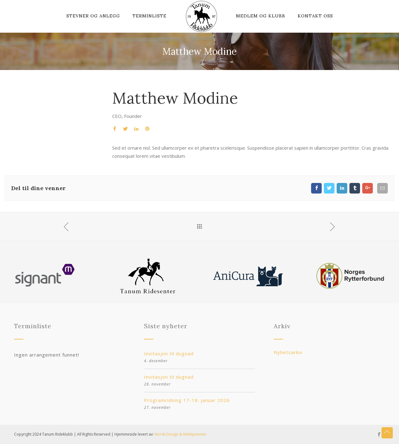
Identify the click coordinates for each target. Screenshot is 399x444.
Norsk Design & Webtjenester (181, 434)
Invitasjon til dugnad (169, 353)
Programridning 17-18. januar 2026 (187, 400)
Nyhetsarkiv (288, 352)
